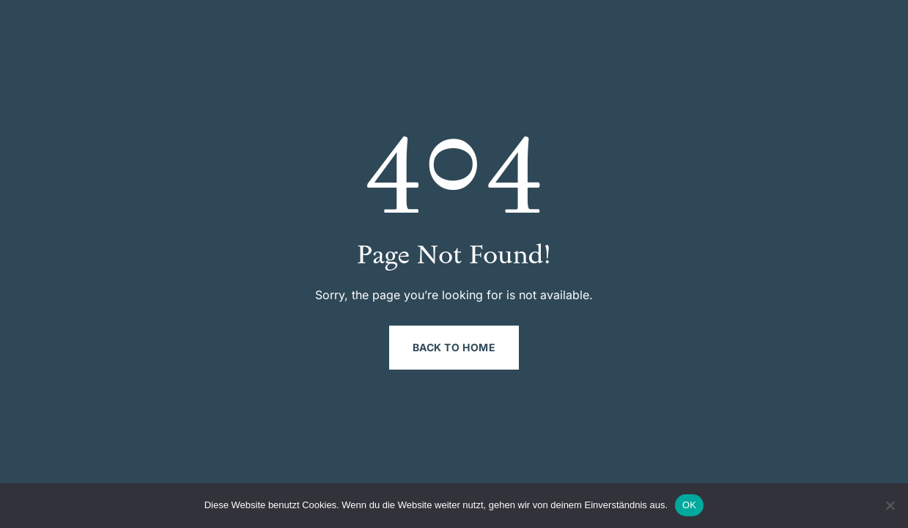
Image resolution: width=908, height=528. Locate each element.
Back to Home (454, 347)
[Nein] (889, 505)
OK (689, 504)
